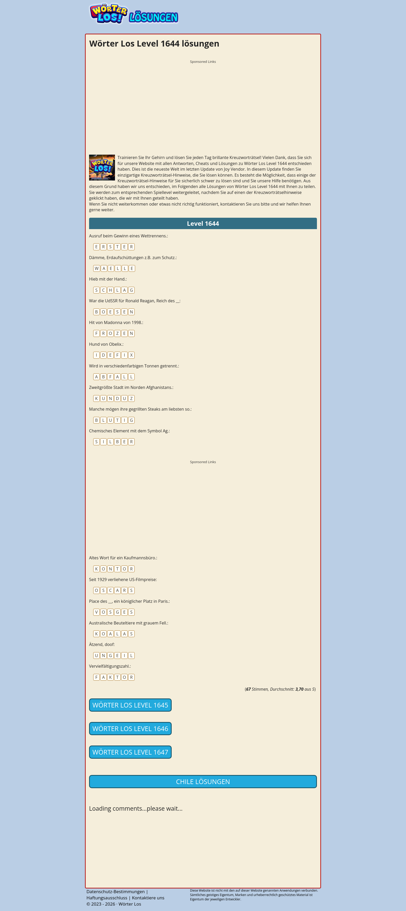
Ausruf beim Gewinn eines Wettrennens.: (128, 236)
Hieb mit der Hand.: (108, 279)
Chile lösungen (203, 781)
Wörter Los (130, 904)
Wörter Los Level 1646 (130, 728)
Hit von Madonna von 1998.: (116, 322)
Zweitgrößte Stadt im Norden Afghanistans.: (131, 387)
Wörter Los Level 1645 (130, 705)
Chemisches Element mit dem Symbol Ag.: (129, 431)
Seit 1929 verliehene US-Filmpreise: (123, 579)
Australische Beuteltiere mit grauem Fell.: (128, 623)
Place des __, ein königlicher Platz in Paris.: (129, 601)
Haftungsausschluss (106, 898)
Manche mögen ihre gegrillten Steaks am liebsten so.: (140, 409)
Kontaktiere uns (148, 898)
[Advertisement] (203, 102)
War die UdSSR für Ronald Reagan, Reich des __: (134, 301)
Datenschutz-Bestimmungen (115, 891)
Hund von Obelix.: (106, 344)
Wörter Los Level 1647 (130, 752)
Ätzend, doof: (102, 644)
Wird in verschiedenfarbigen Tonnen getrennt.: (134, 366)
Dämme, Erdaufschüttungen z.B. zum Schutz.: (133, 257)
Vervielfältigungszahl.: (110, 666)
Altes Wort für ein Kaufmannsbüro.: (123, 558)
